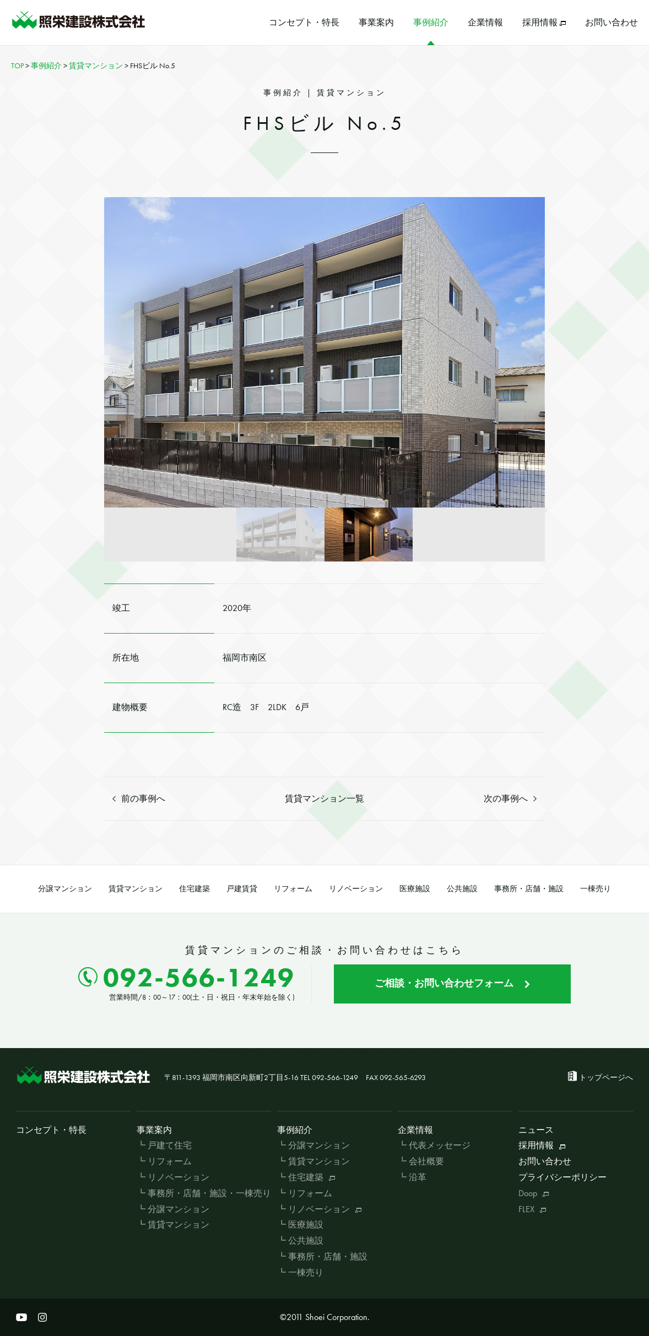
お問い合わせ (611, 22)
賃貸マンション (136, 888)
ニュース (536, 1130)
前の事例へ (138, 798)
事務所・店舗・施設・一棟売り (209, 1193)
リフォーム (293, 888)
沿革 (417, 1177)
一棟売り (595, 888)
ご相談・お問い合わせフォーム (452, 983)
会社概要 (426, 1161)
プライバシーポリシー (562, 1177)
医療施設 (414, 888)
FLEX (532, 1209)
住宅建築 (194, 888)
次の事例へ (510, 798)
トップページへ (606, 1077)
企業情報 (485, 22)
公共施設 (462, 888)
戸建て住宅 (170, 1145)
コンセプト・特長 (304, 22)
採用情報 (544, 22)
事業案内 (376, 22)
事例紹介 (430, 22)
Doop (533, 1193)
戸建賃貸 (241, 888)
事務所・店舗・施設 (529, 888)
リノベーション (356, 888)
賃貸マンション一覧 (324, 798)
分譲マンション (65, 888)
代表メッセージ (439, 1145)
